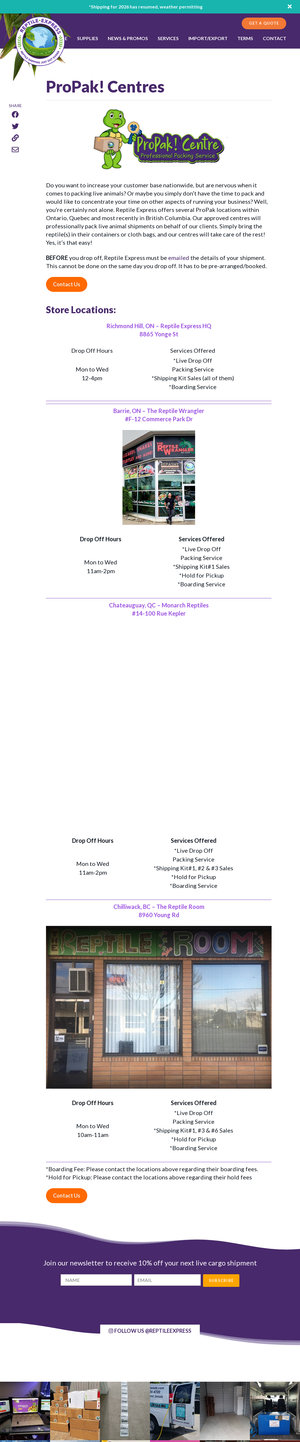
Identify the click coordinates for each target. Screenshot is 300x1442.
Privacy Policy (122, 1413)
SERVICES (168, 38)
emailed (178, 257)
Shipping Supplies (125, 1378)
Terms (245, 38)
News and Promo (125, 1399)
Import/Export (208, 38)
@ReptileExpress (150, 1136)
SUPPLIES (87, 38)
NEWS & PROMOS (128, 38)
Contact (274, 38)
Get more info (226, 1395)
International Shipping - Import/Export (146, 1392)
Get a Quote (264, 23)
